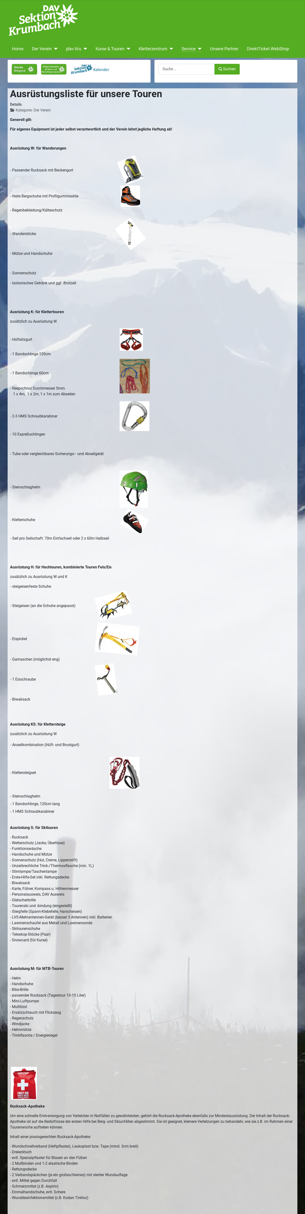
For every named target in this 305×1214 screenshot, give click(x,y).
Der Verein (42, 48)
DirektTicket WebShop (268, 48)
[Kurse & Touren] (127, 49)
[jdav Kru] (84, 49)
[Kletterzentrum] (170, 49)
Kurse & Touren (110, 48)
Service (189, 48)
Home (18, 48)
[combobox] (186, 69)
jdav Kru (73, 48)
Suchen (227, 69)
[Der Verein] (55, 49)
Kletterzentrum (153, 48)
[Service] (199, 49)
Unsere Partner (224, 48)
